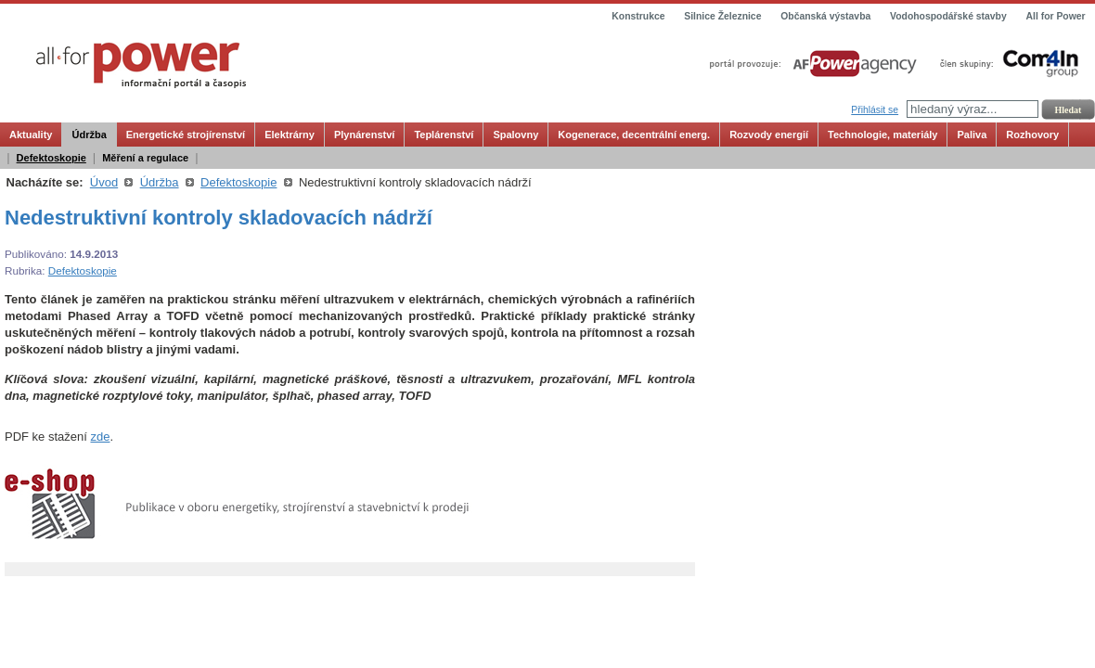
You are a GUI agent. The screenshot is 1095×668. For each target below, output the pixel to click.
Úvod (104, 182)
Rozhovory (1032, 134)
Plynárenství (364, 134)
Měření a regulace (145, 157)
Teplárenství (443, 134)
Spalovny (515, 134)
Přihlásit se (874, 110)
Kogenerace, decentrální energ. (634, 134)
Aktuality (30, 134)
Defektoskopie (51, 157)
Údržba (88, 134)
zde (100, 436)
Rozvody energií (768, 134)
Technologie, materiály (882, 134)
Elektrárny (289, 134)
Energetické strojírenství (185, 134)
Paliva (971, 134)
